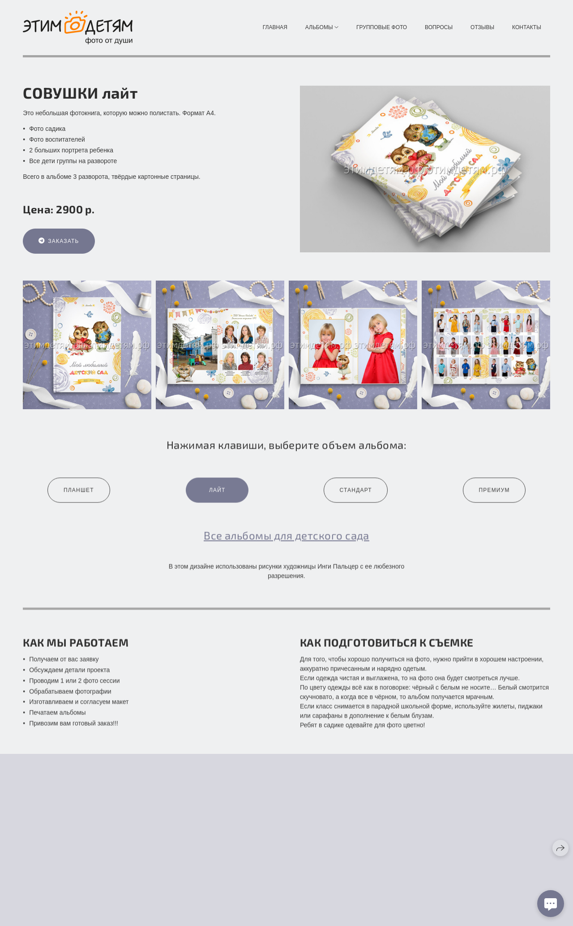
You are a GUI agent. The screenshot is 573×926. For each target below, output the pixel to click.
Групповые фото (381, 27)
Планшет (79, 496)
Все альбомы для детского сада (286, 541)
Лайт (217, 496)
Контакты (526, 27)
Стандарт (355, 496)
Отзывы (482, 27)
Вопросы (439, 27)
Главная (275, 27)
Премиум (494, 496)
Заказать (58, 241)
